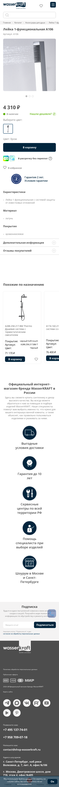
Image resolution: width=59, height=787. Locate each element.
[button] (26, 96)
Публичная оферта (10, 674)
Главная (7, 22)
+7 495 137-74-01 (15, 730)
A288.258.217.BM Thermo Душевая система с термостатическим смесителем (18, 330)
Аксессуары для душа (35, 22)
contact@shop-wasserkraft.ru (22, 749)
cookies (28, 778)
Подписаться (44, 625)
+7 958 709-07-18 (15, 737)
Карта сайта (8, 692)
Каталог (18, 22)
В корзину (29, 147)
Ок (52, 781)
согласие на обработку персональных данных (21, 634)
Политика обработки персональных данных (20, 669)
